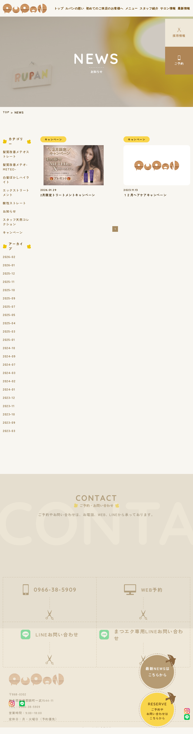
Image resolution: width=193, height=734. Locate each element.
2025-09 (9, 297)
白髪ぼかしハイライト (16, 179)
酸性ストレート (14, 202)
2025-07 (9, 306)
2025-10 (9, 289)
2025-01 (9, 339)
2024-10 (9, 347)
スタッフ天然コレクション (16, 221)
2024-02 (9, 380)
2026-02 (9, 256)
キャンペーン (13, 232)
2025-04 (9, 322)
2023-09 (9, 422)
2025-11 (9, 281)
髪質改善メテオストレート (16, 153)
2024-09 (9, 355)
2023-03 (9, 430)
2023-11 (9, 405)
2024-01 (9, 388)
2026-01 (9, 264)
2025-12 (9, 272)
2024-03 (9, 372)
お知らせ (9, 210)
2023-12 (9, 397)
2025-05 (9, 314)
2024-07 (9, 364)
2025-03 (9, 330)
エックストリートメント (16, 191)
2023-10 (9, 413)
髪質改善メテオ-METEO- (15, 166)
